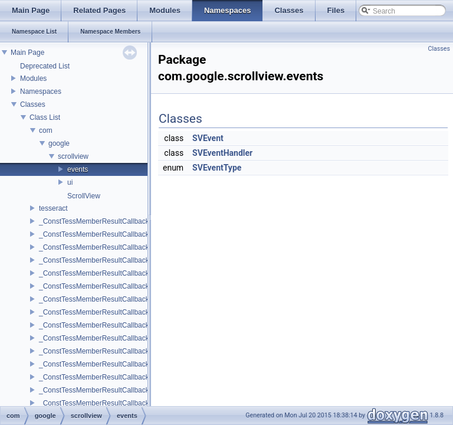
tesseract (53, 208)
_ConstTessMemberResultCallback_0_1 (102, 247)
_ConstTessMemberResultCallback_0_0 (102, 221)
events (77, 169)
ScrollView (83, 196)
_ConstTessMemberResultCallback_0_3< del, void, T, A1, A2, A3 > (143, 312)
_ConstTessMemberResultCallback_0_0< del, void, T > (125, 234)
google (59, 143)
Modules (33, 78)
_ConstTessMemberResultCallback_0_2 (102, 273)
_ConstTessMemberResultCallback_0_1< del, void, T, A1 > (131, 260)
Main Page (27, 52)
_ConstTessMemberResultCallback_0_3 (102, 299)
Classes (32, 104)
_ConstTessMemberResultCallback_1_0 (102, 377)
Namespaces (40, 91)
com (45, 130)
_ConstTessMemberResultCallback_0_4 (102, 325)
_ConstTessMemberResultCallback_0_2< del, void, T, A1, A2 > (137, 286)
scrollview (73, 156)
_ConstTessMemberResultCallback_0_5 (102, 351)
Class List (44, 117)
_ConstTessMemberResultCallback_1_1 (102, 403)
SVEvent (208, 138)
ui (70, 182)
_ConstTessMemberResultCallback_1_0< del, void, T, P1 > (131, 390)
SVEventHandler (222, 153)
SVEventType (216, 167)
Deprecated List (45, 66)
